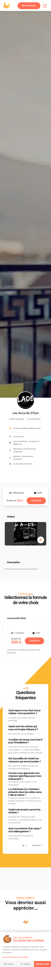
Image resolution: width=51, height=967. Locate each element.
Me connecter (29, 6)
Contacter (36, 500)
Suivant (36, 845)
